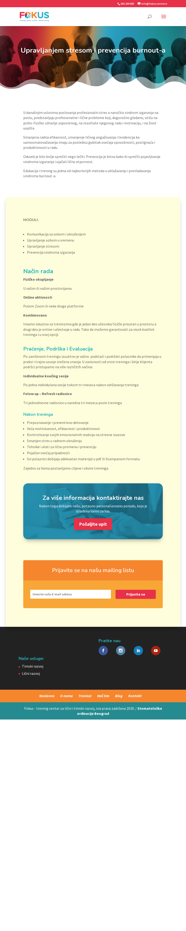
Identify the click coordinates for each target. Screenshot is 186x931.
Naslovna (46, 695)
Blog (119, 695)
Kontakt (135, 695)
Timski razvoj (32, 666)
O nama (66, 695)
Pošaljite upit (93, 524)
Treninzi (85, 695)
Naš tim (103, 695)
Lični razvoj (31, 673)
